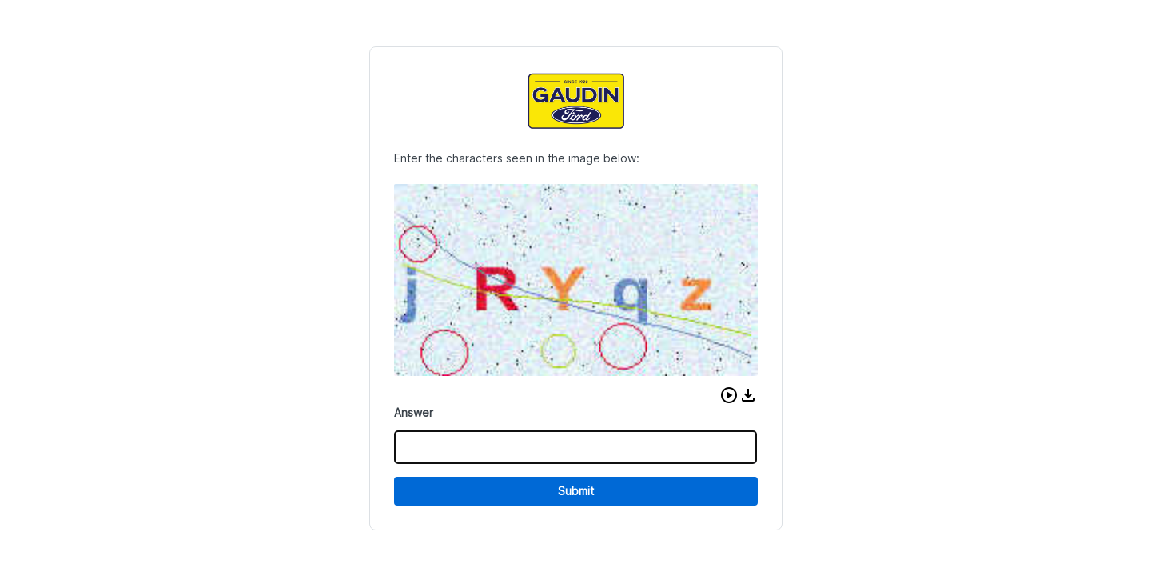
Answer (413, 412)
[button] (729, 395)
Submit (576, 491)
